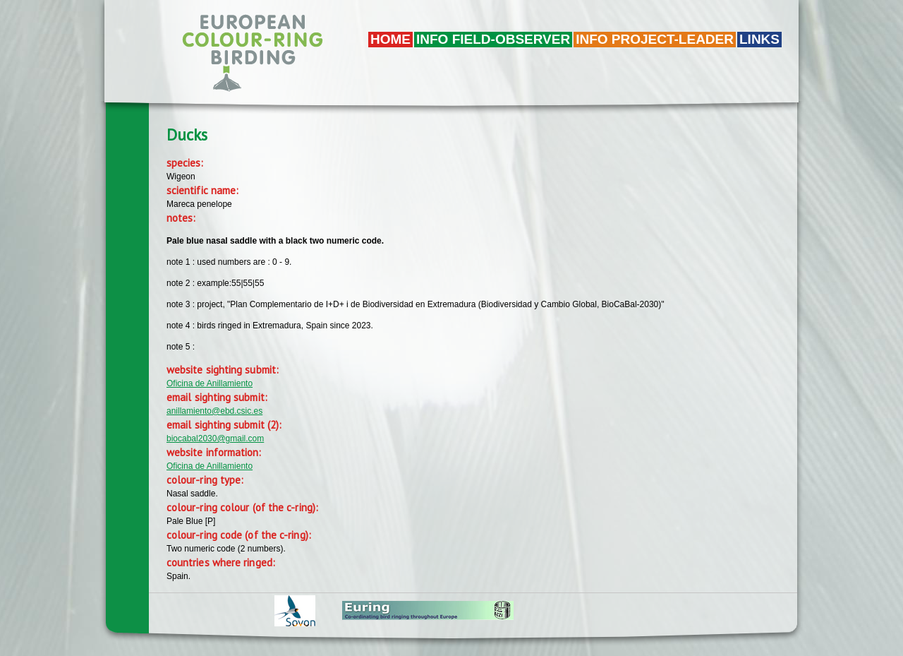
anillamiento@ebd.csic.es (214, 411)
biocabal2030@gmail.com (215, 438)
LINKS (759, 39)
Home (390, 39)
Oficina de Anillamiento (209, 383)
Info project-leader (655, 39)
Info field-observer (493, 39)
